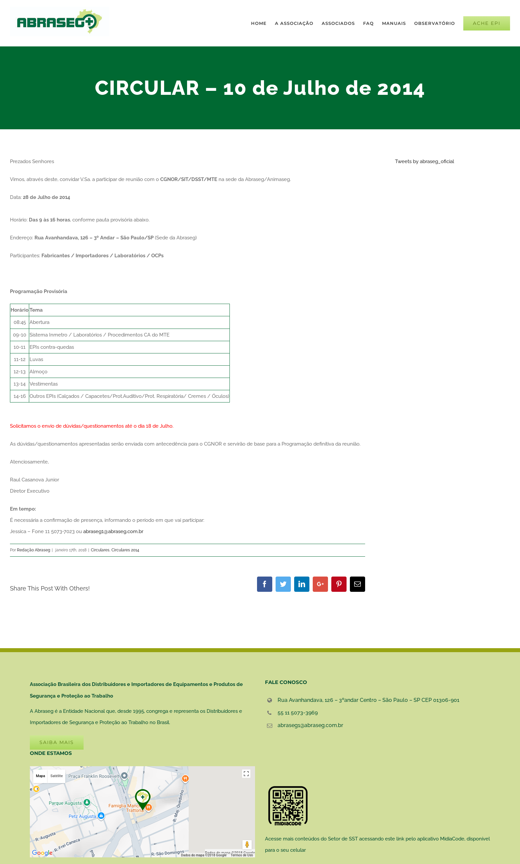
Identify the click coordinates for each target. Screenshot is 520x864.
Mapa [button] (40, 776)
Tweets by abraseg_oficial (424, 161)
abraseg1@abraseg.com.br (113, 531)
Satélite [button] (56, 776)
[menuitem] (263, 23)
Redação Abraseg (33, 550)
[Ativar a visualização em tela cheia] (246, 774)
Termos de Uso (242, 855)
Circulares (100, 550)
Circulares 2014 (125, 550)
